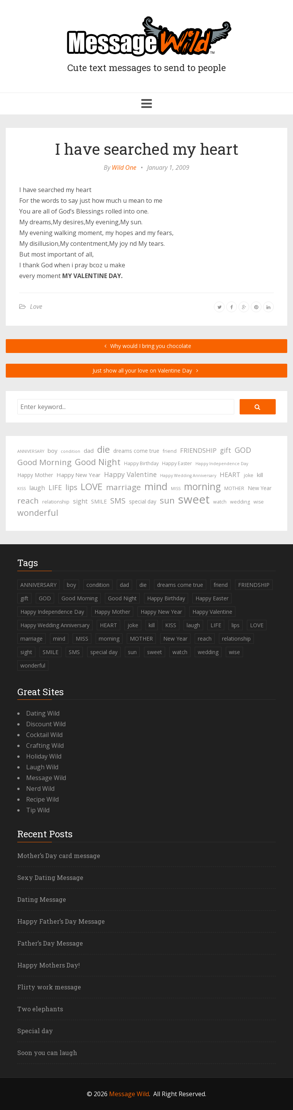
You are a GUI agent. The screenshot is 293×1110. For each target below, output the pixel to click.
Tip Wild (38, 810)
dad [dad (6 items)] (89, 450)
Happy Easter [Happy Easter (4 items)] (177, 463)
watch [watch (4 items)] (220, 502)
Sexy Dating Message (50, 877)
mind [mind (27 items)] (155, 486)
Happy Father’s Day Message (61, 921)
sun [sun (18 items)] (167, 500)
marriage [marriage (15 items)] (123, 487)
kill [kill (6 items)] (260, 475)
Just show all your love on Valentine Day (146, 370)
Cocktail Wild (44, 735)
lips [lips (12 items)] (71, 487)
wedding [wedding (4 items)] (240, 502)
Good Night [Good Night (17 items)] (98, 462)
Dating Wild (43, 713)
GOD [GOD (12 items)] (243, 450)
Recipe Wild (42, 799)
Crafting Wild (45, 745)
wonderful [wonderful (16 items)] (37, 512)
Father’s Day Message (50, 943)
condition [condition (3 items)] (70, 451)
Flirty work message (49, 987)
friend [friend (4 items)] (170, 451)
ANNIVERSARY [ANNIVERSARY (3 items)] (30, 451)
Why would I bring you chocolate (146, 346)
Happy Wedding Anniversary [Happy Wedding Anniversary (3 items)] (188, 475)
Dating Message (41, 899)
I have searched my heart (146, 149)
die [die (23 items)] (103, 449)
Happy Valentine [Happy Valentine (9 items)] (130, 474)
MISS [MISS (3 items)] (175, 488)
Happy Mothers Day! (48, 965)
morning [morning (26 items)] (202, 486)
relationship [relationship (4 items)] (56, 502)
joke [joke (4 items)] (248, 475)
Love (36, 306)
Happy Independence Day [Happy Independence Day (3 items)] (221, 463)
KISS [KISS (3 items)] (21, 488)
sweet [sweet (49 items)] (194, 499)
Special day (35, 1031)
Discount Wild (46, 724)
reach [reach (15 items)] (28, 500)
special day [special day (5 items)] (142, 501)
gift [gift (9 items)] (225, 450)
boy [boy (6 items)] (52, 450)
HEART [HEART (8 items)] (230, 474)
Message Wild (46, 778)
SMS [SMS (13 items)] (118, 500)
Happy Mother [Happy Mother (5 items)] (35, 475)
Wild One (124, 167)
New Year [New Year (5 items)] (259, 488)
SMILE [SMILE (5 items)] (99, 501)
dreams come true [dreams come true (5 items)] (136, 450)
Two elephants (40, 1009)
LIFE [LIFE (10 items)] (55, 487)
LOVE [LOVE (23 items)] (92, 486)
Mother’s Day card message (58, 856)
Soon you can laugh (47, 1053)
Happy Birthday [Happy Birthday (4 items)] (141, 463)
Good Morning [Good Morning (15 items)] (44, 462)
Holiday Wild (43, 756)
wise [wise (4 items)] (258, 502)
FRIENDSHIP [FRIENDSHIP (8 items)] (198, 450)
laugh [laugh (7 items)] (37, 488)
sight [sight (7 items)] (80, 501)
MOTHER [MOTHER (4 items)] (234, 488)
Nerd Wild (40, 788)
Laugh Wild (42, 767)
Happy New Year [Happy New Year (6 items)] (78, 475)
